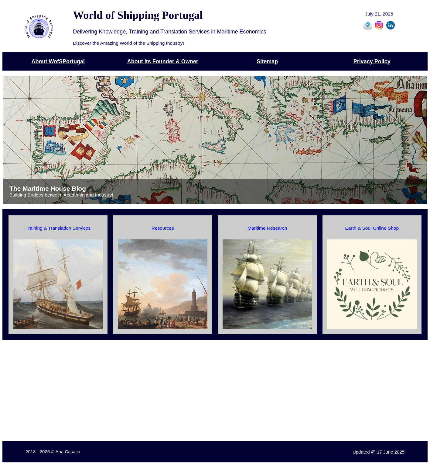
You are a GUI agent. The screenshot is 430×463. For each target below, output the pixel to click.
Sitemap (267, 61)
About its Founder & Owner (162, 61)
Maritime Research (267, 228)
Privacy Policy (372, 61)
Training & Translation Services (58, 228)
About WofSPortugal (58, 61)
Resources (163, 228)
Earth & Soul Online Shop (372, 228)
